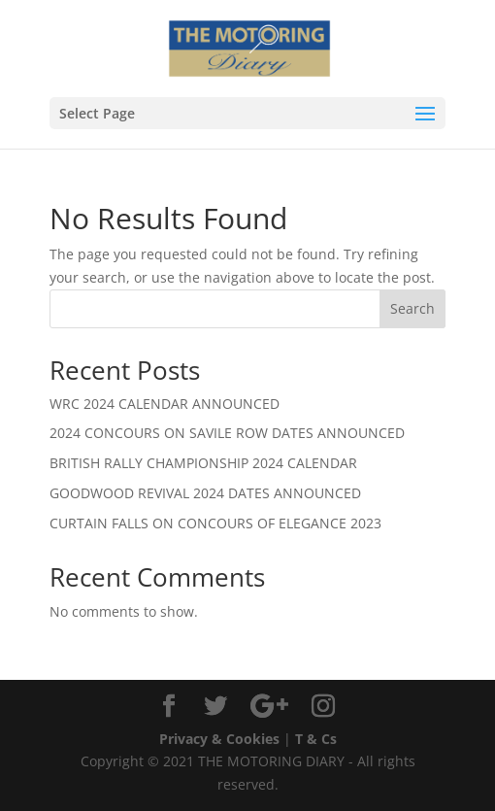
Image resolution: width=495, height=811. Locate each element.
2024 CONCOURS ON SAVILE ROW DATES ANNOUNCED (227, 432)
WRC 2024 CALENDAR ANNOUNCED (165, 403)
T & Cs (316, 738)
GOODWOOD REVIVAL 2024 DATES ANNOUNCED (205, 493)
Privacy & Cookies (219, 738)
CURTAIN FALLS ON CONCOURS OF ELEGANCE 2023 (215, 523)
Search (412, 308)
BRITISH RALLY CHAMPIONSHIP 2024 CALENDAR (203, 463)
